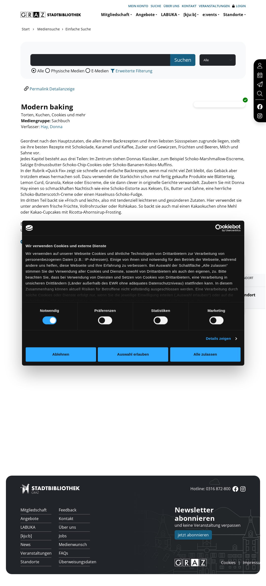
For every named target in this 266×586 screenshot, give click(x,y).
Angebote (145, 14)
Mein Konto (138, 6)
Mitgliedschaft (115, 14)
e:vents (210, 14)
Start (26, 29)
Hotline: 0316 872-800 (210, 488)
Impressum (253, 562)
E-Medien (100, 71)
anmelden (213, 562)
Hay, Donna (51, 126)
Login (239, 6)
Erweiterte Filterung (131, 71)
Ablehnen (60, 354)
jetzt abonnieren (193, 535)
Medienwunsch (73, 544)
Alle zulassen (205, 354)
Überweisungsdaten (74, 562)
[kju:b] (190, 14)
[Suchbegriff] (100, 60)
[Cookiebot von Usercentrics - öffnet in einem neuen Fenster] (219, 228)
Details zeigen (218, 339)
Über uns (171, 6)
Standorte (233, 14)
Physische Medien (67, 71)
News (25, 544)
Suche (156, 6)
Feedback (67, 510)
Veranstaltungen (214, 6)
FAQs (63, 553)
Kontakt (189, 6)
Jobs (63, 536)
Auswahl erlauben (133, 354)
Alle (40, 71)
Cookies (228, 562)
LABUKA (169, 14)
